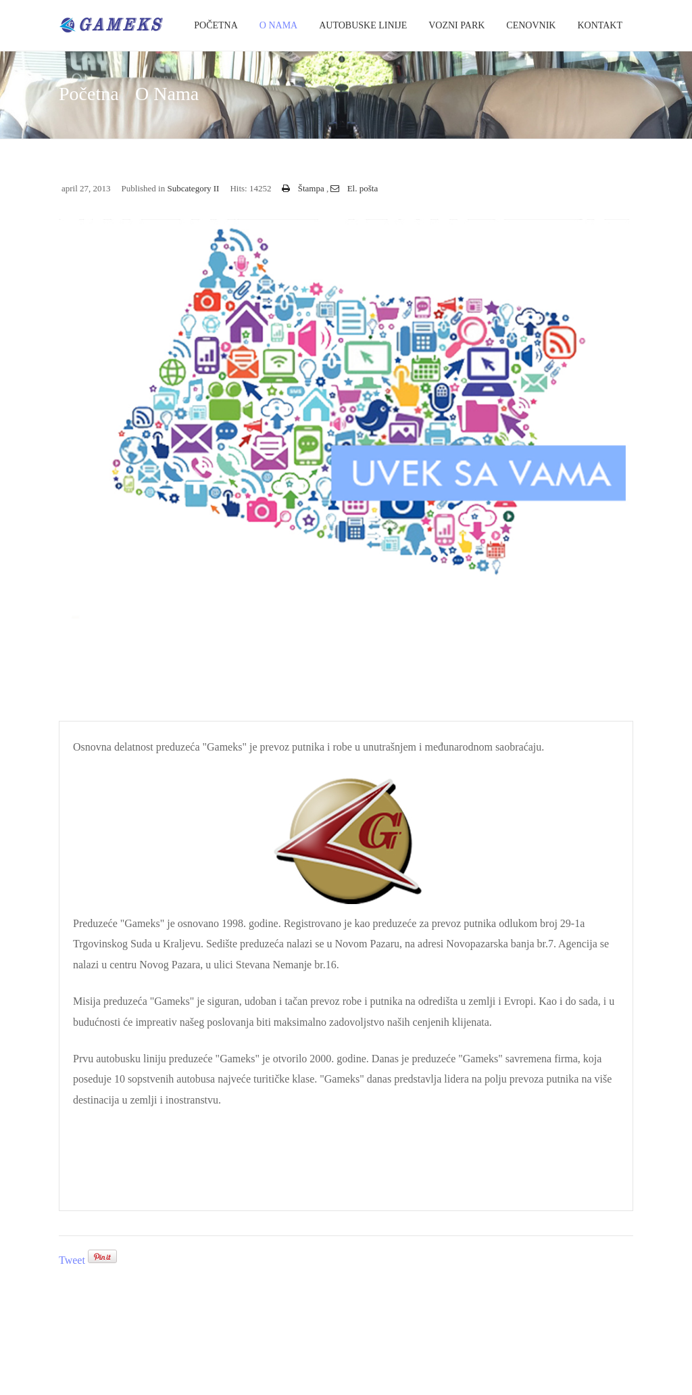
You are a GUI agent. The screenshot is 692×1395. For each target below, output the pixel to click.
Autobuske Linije (363, 25)
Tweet (72, 1260)
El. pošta (354, 188)
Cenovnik (530, 25)
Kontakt (599, 25)
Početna (216, 25)
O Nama (278, 25)
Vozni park (456, 25)
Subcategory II (193, 188)
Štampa (304, 188)
